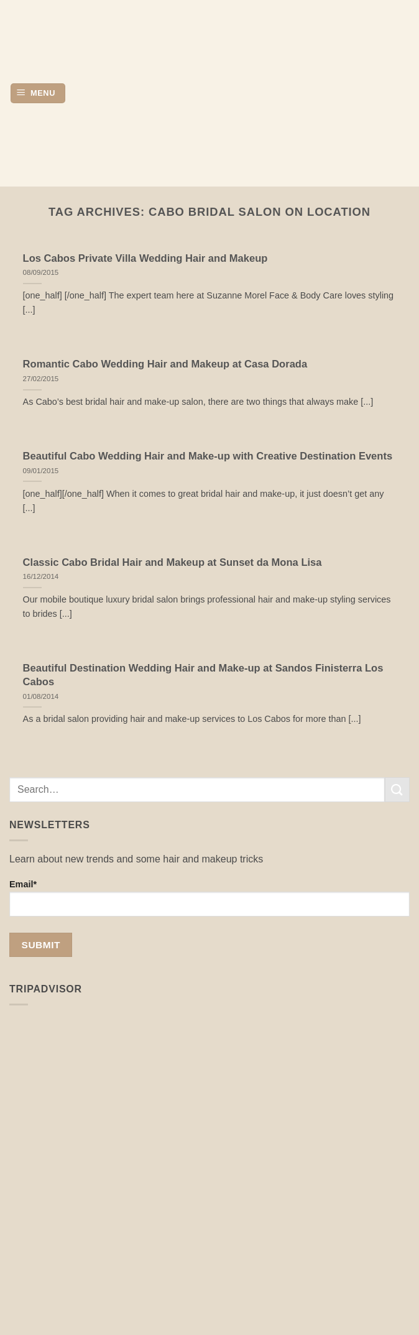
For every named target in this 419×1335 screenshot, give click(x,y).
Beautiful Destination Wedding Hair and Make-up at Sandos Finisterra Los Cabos (203, 675)
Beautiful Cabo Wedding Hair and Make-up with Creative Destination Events (208, 456)
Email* (209, 898)
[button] (38, 93)
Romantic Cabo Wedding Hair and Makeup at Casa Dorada (165, 364)
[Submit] (397, 789)
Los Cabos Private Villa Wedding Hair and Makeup (145, 258)
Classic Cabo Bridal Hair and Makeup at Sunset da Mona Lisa (172, 562)
